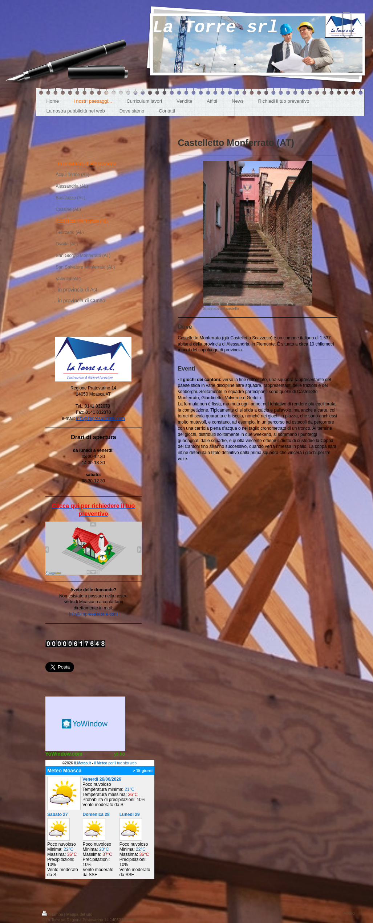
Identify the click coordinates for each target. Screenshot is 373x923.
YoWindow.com (64, 754)
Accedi (349, 913)
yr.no (119, 754)
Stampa (53, 914)
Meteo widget (85, 724)
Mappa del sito (79, 914)
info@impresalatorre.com (100, 418)
